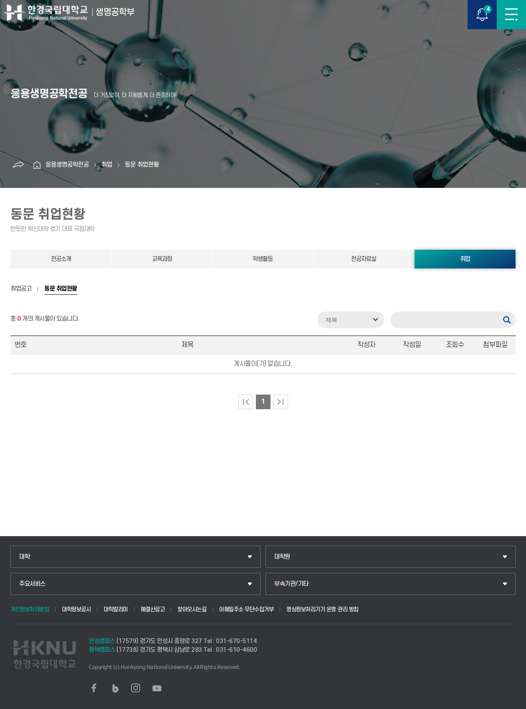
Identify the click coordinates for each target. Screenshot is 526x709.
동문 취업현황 (142, 164)
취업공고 (20, 289)
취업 (106, 164)
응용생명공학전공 (67, 164)
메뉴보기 (511, 14)
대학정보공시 (76, 609)
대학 (24, 556)
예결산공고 (153, 609)
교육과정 (162, 259)
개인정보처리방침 (29, 609)
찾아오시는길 (191, 609)
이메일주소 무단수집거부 (246, 609)
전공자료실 (363, 259)
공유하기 (18, 164)
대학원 (282, 556)
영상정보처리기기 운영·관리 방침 (322, 609)
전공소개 (61, 259)
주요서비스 (32, 583)
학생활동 (263, 259)
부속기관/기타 (291, 583)
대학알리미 (116, 609)
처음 (245, 402)
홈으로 (37, 164)
